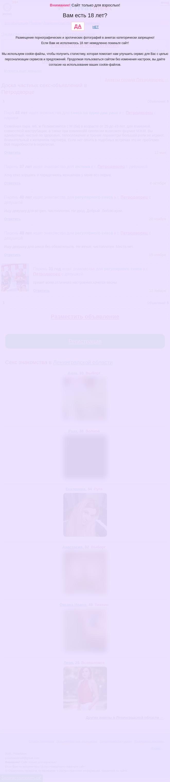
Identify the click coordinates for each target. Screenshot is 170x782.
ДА (78, 26)
